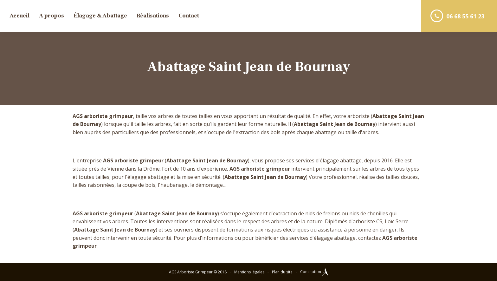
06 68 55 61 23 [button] (457, 16)
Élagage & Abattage (100, 15)
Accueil (19, 15)
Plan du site (282, 272)
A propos (51, 15)
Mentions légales (249, 272)
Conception (314, 271)
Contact (188, 15)
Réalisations (153, 15)
